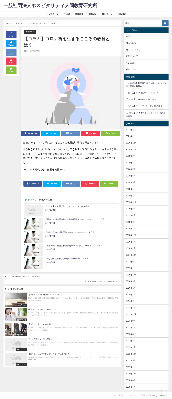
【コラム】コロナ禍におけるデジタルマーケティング (87, 262)
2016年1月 (131, 288)
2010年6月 (131, 380)
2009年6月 (131, 387)
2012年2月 (131, 341)
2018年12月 (131, 235)
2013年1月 (131, 327)
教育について (31, 32)
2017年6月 (131, 262)
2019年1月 (131, 228)
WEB (128, 36)
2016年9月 (131, 281)
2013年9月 (131, 321)
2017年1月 (131, 268)
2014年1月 (131, 308)
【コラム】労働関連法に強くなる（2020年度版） (34, 254)
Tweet (11, 43)
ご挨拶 (67, 14)
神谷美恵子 (131, 63)
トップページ (52, 14)
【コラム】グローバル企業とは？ (141, 99)
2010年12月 (131, 374)
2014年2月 (131, 301)
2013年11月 (131, 314)
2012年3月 (131, 334)
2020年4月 (131, 189)
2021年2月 (131, 130)
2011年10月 (131, 354)
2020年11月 (131, 149)
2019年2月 (131, 222)
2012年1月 (131, 347)
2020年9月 (131, 156)
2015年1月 (131, 295)
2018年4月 (131, 242)
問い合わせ (107, 14)
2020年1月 (131, 196)
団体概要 (122, 14)
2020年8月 (131, 163)
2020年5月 (131, 182)
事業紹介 (93, 14)
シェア (11, 34)
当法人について (133, 50)
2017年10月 (131, 255)
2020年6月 (131, 176)
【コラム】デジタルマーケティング (142, 93)
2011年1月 (131, 367)
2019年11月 (131, 202)
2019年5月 (131, 209)
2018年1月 (131, 248)
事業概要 (79, 14)
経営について (132, 69)
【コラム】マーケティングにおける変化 (144, 106)
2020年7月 (131, 169)
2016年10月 (131, 275)
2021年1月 (131, 136)
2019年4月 (131, 215)
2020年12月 (131, 143)
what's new (131, 43)
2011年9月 (131, 360)
